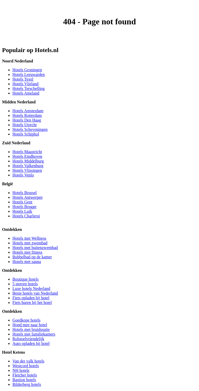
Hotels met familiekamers (33, 334)
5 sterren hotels (25, 284)
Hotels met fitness (27, 252)
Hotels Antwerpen (27, 197)
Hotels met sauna (26, 261)
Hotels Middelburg (28, 161)
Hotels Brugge (24, 206)
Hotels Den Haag (26, 120)
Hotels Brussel (24, 192)
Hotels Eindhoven (27, 156)
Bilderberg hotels (26, 384)
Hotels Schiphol (25, 134)
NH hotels (20, 370)
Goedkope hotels (26, 320)
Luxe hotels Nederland (31, 288)
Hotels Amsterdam (28, 111)
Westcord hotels (25, 366)
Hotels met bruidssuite (31, 329)
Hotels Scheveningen (30, 129)
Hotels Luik (22, 211)
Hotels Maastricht (27, 152)
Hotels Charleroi (26, 216)
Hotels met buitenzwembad (35, 247)
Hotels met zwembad (29, 243)
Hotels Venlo (23, 175)
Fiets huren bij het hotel (32, 302)
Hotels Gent (22, 202)
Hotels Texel (22, 79)
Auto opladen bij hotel (31, 343)
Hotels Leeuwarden (28, 74)
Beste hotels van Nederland (35, 293)
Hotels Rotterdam (27, 115)
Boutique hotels (25, 279)
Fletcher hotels (24, 375)
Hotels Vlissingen (27, 170)
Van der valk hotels (28, 361)
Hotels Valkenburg (27, 165)
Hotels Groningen (27, 70)
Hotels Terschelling (28, 88)
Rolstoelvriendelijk (28, 339)
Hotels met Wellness (29, 238)
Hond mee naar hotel (29, 325)
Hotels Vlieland (25, 84)
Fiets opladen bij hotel (30, 298)
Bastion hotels (24, 380)
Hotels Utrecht (24, 125)
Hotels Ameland (25, 93)
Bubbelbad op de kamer (32, 257)
